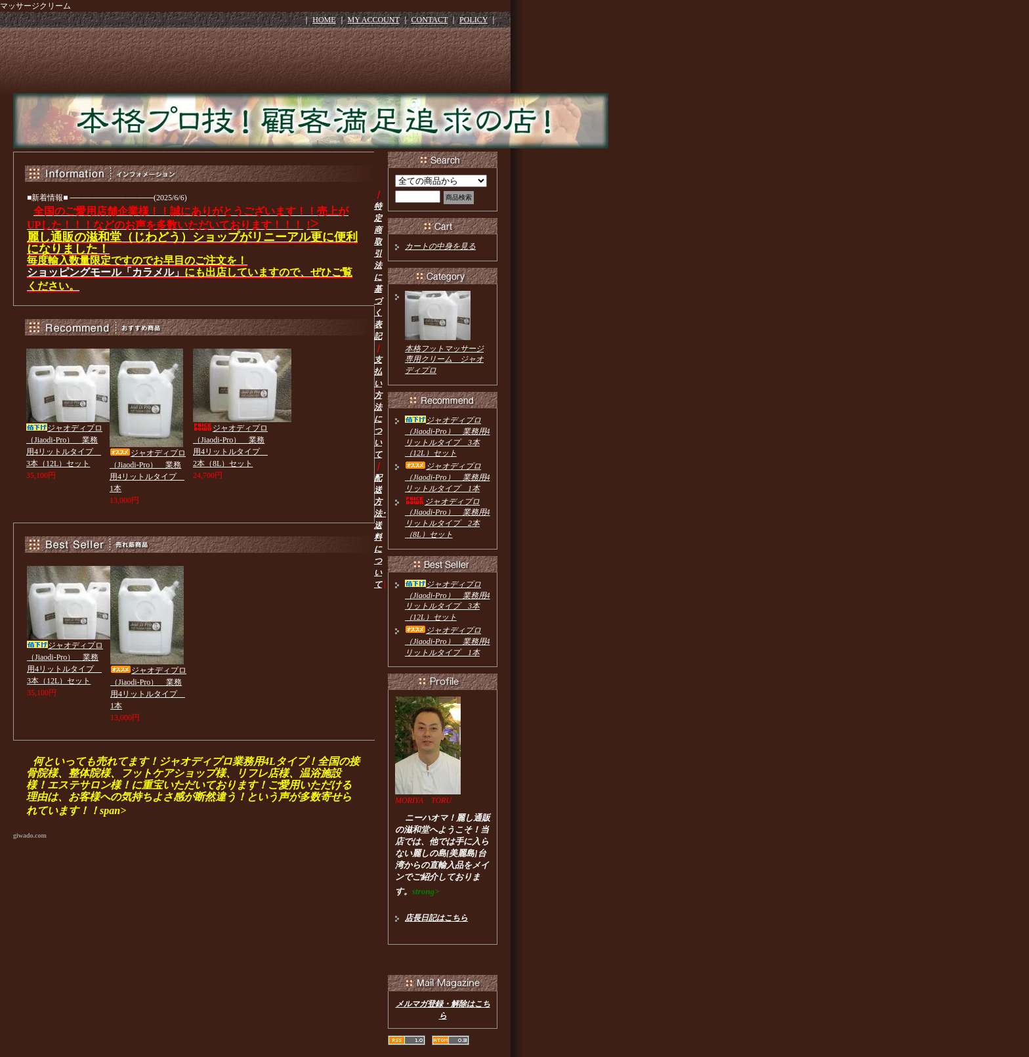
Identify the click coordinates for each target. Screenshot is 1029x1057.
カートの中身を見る (440, 246)
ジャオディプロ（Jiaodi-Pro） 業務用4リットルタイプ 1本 (447, 477)
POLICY (473, 19)
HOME (323, 19)
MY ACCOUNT (374, 19)
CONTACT (429, 19)
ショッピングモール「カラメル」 (105, 272)
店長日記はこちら (436, 917)
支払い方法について (378, 407)
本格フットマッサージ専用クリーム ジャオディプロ (444, 360)
